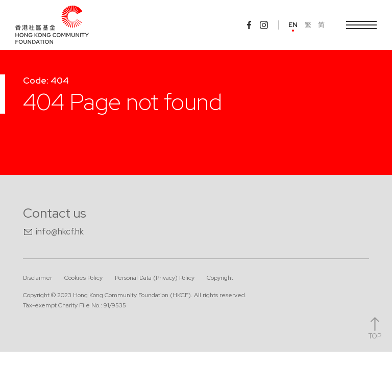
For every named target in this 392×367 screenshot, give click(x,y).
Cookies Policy (83, 278)
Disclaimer (37, 278)
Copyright (220, 278)
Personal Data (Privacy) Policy (154, 278)
